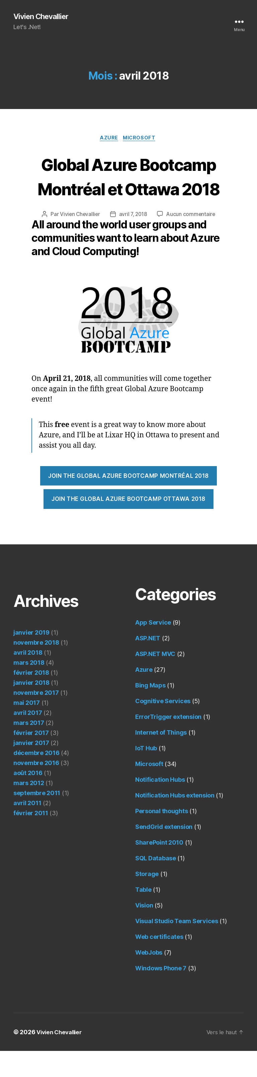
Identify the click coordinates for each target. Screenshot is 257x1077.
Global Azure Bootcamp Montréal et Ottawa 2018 (128, 189)
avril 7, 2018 (133, 240)
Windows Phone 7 (160, 994)
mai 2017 (26, 728)
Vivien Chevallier (43, 17)
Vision (144, 931)
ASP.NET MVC (155, 679)
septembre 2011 (36, 819)
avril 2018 (27, 678)
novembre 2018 (36, 668)
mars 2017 (28, 748)
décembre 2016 (36, 778)
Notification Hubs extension (175, 821)
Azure (108, 139)
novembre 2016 (36, 788)
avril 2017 (27, 738)
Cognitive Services (162, 727)
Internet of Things (161, 758)
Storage (147, 899)
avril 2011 (27, 829)
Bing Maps (150, 711)
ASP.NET (147, 664)
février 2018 (31, 698)
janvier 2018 (31, 708)
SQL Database (155, 884)
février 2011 (30, 839)
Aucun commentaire (192, 240)
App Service (153, 648)
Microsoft (141, 139)
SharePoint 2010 (159, 868)
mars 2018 (29, 688)
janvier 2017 (31, 768)
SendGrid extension (163, 852)
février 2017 (31, 758)
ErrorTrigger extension (168, 742)
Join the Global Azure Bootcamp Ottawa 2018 (128, 525)
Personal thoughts (161, 837)
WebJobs (148, 978)
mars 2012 (28, 809)
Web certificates (159, 962)
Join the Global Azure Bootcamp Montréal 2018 (128, 501)
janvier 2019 (31, 658)
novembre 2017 (36, 718)
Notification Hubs (160, 805)
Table (143, 915)
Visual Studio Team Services (176, 947)
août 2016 (27, 798)
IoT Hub (146, 774)
